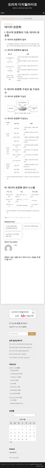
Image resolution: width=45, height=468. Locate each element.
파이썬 (12, 400)
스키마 (24, 199)
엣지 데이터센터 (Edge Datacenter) (19, 351)
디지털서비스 (14, 377)
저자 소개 (11, 457)
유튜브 (17, 457)
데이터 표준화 (19, 217)
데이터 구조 (11, 217)
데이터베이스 (19, 18)
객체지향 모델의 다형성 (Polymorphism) (20, 347)
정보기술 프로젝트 (14, 397)
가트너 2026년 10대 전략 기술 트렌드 (19, 357)
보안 (11, 383)
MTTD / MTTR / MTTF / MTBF (17, 354)
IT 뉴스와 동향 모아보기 (18, 323)
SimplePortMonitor (15, 403)
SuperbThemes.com (36, 464)
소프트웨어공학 (14, 373)
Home (2, 18)
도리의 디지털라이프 (22, 4)
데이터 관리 (27, 217)
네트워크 (12, 380)
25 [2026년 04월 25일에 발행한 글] (34, 436)
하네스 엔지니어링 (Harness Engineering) (20, 344)
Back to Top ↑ (40, 466)
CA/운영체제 (13, 390)
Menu (2, 13)
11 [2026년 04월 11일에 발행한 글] (34, 430)
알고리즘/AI (13, 393)
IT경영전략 (13, 370)
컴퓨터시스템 (9, 18)
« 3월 (10, 442)
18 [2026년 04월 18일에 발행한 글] (34, 433)
